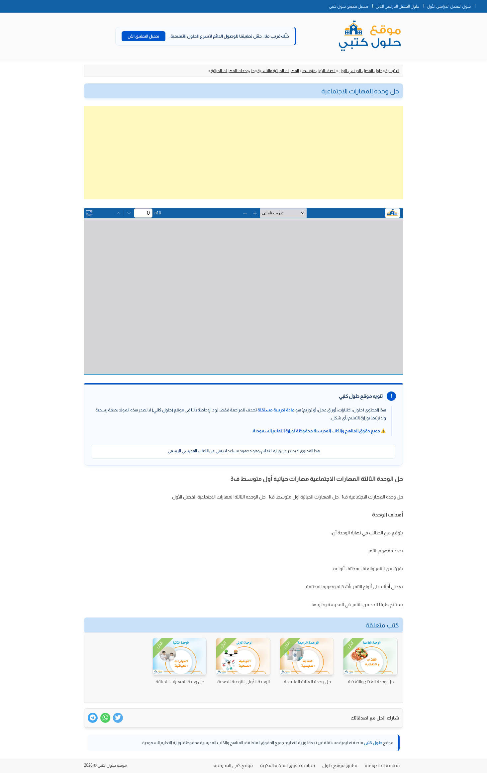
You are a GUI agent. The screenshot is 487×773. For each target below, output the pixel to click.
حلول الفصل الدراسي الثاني (397, 6)
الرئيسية (392, 70)
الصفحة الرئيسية (481, 5)
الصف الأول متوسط (319, 70)
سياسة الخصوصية (382, 765)
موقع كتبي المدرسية (233, 765)
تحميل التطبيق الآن (143, 36)
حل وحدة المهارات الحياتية (179, 681)
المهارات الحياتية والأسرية (278, 70)
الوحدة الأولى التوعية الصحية (243, 681)
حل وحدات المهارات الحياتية (232, 70)
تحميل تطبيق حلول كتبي (348, 6)
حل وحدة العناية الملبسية (307, 681)
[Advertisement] (243, 152)
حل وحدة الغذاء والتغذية (371, 681)
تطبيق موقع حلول (339, 765)
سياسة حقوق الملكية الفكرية (287, 765)
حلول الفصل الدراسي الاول (360, 70)
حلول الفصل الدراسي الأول (449, 6)
